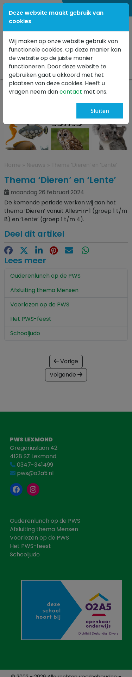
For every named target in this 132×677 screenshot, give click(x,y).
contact (71, 92)
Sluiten (99, 111)
